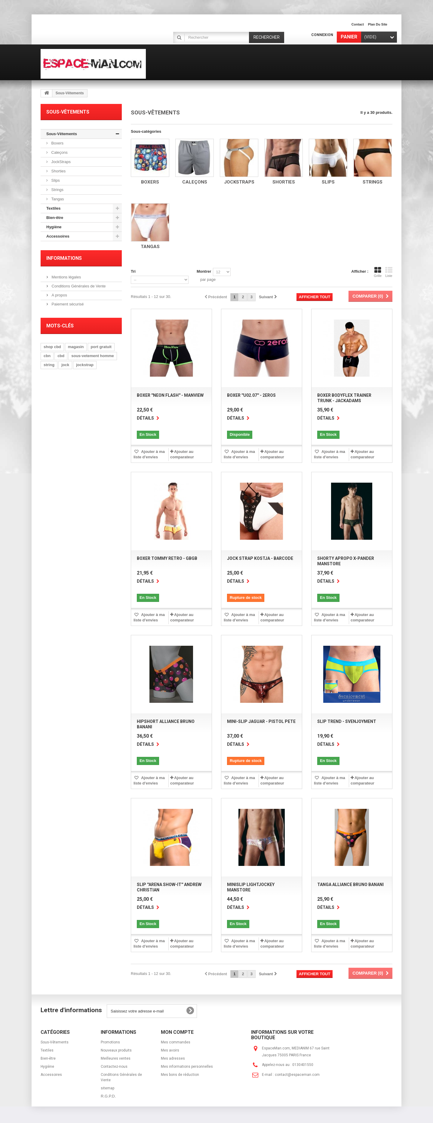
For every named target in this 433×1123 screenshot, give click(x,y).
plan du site (377, 24)
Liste (388, 272)
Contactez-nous (114, 1066)
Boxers (56, 143)
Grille (378, 272)
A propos (59, 295)
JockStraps (60, 161)
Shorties (58, 171)
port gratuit (101, 346)
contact (358, 24)
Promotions (110, 1042)
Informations (64, 258)
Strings (56, 189)
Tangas (57, 199)
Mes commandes (175, 1042)
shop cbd (52, 346)
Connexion (322, 35)
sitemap (107, 1088)
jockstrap (85, 365)
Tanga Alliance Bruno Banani (350, 884)
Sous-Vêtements (61, 134)
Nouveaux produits (116, 1050)
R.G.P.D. (108, 1096)
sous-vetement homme (92, 356)
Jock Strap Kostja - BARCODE (260, 558)
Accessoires (57, 236)
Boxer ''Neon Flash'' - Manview (170, 395)
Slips (55, 180)
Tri (133, 271)
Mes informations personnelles (187, 1066)
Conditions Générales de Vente (78, 286)
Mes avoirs (170, 1050)
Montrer (204, 271)
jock (65, 365)
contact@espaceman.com (297, 1075)
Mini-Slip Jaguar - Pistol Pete (261, 721)
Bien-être (54, 217)
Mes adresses (173, 1058)
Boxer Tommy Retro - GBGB (167, 558)
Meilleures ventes (116, 1058)
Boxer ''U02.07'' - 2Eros (251, 395)
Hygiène (54, 227)
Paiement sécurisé (67, 304)
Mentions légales (66, 277)
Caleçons (59, 152)
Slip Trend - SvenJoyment (346, 721)
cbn (47, 356)
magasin (76, 346)
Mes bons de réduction (180, 1075)
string (49, 365)
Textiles (53, 208)
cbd (60, 356)
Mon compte (177, 1032)
